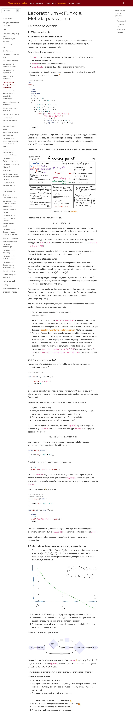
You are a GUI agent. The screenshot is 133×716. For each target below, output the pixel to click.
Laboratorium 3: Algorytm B (8, 71)
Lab (4, 30)
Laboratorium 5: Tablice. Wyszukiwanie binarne (10, 120)
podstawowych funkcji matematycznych (58, 330)
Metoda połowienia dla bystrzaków (11, 103)
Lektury (5, 285)
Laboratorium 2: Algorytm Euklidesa (9, 65)
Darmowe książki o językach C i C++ (9, 276)
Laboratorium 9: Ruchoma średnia (9, 184)
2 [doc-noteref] (42, 477)
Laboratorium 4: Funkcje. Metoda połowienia (9, 84)
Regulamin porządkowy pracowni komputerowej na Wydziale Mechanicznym (11, 39)
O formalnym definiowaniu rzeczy (10, 196)
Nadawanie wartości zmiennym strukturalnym (10, 244)
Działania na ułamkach (10, 238)
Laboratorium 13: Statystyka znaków (9, 257)
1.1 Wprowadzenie (121, 20)
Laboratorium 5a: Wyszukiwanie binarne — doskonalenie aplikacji (10, 142)
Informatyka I (9, 281)
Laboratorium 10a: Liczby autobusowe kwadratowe (9, 203)
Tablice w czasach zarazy (9, 127)
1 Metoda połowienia (118, 14)
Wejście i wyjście (9, 271)
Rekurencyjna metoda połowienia (10, 109)
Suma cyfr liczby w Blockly (9, 211)
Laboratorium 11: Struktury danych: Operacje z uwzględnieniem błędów (9, 221)
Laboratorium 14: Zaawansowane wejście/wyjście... (9, 264)
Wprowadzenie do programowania (11, 290)
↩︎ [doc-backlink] (70, 700)
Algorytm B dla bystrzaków (8, 77)
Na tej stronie (120, 11)
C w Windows (7, 51)
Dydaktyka (7, 19)
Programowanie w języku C (11, 24)
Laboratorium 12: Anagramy (9, 251)
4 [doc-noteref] (76, 660)
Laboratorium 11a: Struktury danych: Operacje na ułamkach (10, 232)
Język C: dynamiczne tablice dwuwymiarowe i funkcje (11, 176)
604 (4, 47)
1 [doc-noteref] (59, 74)
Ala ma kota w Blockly (10, 60)
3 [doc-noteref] (45, 489)
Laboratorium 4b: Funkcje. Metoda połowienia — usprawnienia (9, 94)
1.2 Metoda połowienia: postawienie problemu (121, 28)
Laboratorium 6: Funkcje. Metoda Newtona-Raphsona (9, 152)
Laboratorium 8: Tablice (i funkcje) (11, 166)
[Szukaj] (124, 3)
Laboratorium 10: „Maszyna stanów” (9, 190)
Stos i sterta (7, 171)
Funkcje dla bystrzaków (11, 114)
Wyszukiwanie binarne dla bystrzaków (10, 134)
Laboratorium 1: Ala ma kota (11, 56)
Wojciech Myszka (17, 3)
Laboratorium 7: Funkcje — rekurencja (10, 159)
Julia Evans (73, 211)
